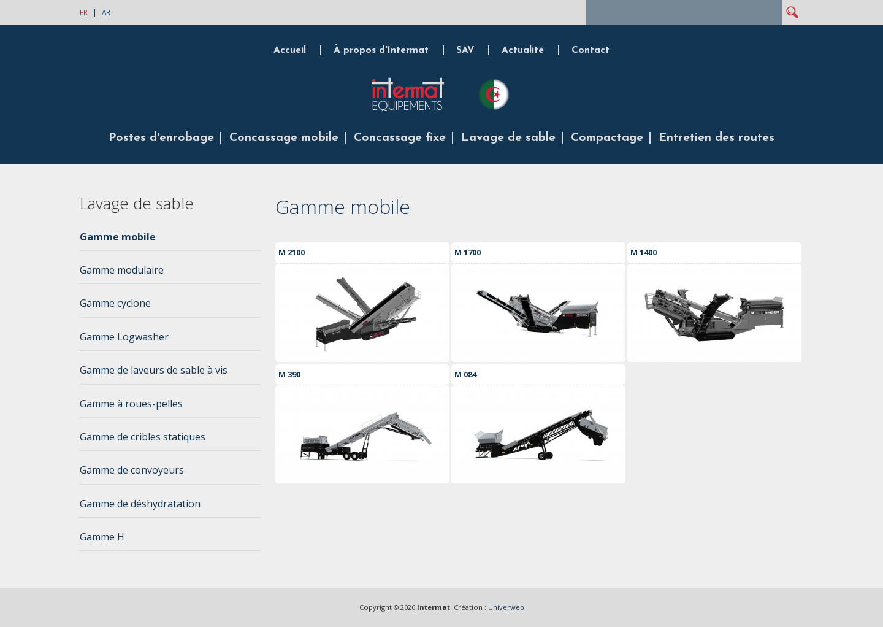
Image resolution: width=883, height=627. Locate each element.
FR (84, 12)
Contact (590, 50)
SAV (465, 50)
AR (106, 12)
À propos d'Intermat (381, 50)
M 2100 (291, 252)
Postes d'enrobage (161, 138)
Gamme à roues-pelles (131, 403)
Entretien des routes (716, 138)
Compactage (607, 138)
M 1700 (467, 252)
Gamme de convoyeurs (132, 470)
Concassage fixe (400, 138)
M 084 (465, 374)
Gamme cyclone (115, 303)
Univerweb (506, 607)
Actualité (523, 50)
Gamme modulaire (122, 270)
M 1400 (643, 252)
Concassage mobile (283, 138)
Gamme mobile (118, 237)
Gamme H (102, 537)
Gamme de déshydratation (140, 503)
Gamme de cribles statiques (142, 437)
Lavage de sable (508, 138)
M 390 (289, 374)
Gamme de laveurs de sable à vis (153, 370)
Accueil (289, 50)
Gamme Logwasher (124, 337)
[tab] (170, 240)
